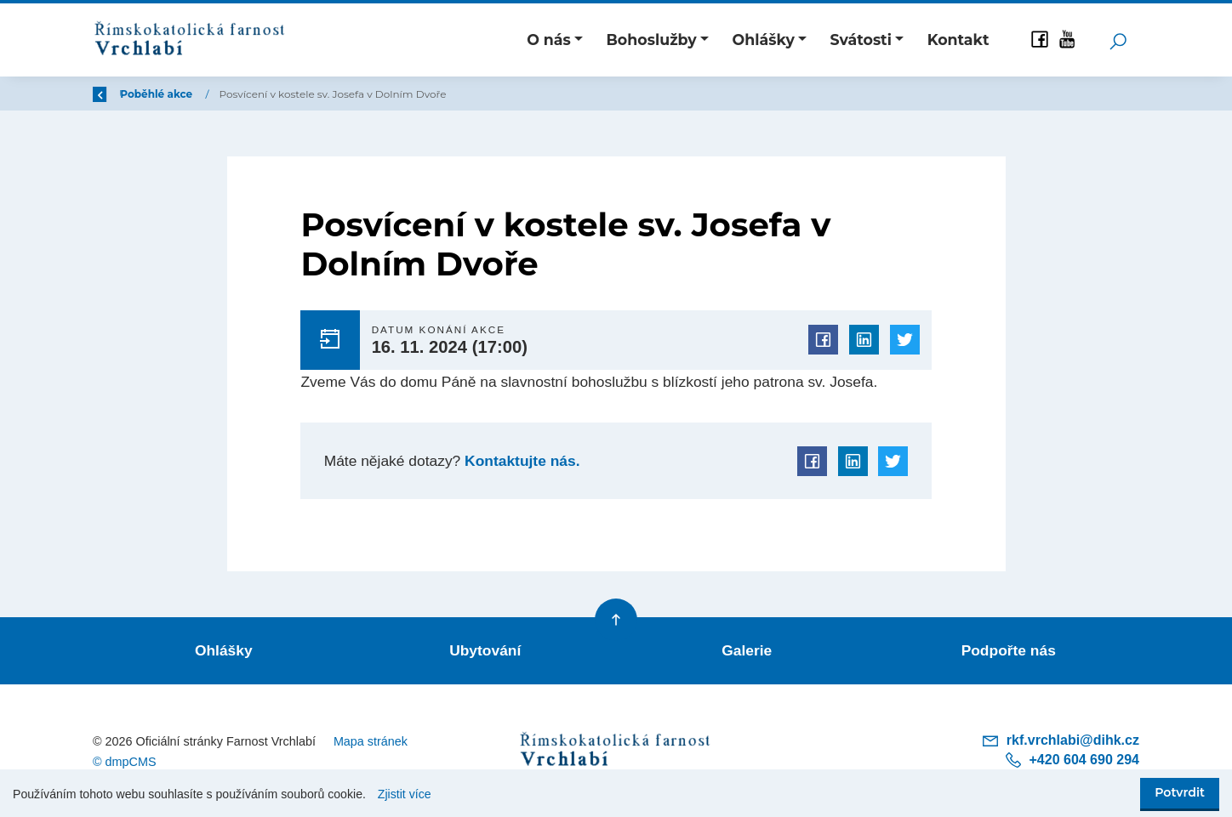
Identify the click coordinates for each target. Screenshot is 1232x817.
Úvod (182, 94)
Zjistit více (404, 794)
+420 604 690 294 (1071, 760)
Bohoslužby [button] (652, 39)
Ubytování (485, 650)
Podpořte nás (1008, 650)
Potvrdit (1180, 792)
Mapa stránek (371, 741)
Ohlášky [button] (763, 39)
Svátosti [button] (861, 39)
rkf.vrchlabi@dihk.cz (1060, 740)
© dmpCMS (125, 762)
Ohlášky (224, 650)
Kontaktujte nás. (519, 460)
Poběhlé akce (258, 94)
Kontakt (958, 39)
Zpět (116, 94)
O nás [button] (549, 39)
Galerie (747, 650)
